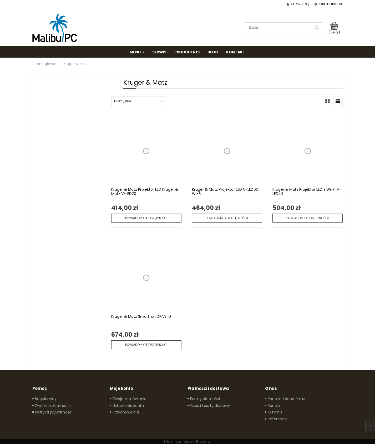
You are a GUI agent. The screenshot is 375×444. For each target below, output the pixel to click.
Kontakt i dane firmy (286, 398)
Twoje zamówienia (129, 398)
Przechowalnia (126, 412)
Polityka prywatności (53, 412)
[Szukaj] (317, 27)
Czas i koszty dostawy (210, 405)
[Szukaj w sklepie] (278, 27)
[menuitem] (137, 52)
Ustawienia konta (128, 405)
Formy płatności (205, 398)
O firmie (275, 412)
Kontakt (275, 405)
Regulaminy (46, 398)
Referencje (278, 419)
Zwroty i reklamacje (53, 405)
